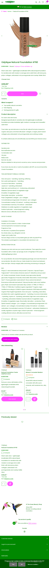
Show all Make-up (26, 66)
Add (22, 94)
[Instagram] (24, 532)
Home (10, 11)
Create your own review (10, 339)
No (22, 564)
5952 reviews (28, 7)
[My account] (39, 2)
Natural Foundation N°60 (9, 447)
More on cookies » (33, 564)
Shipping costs (8, 88)
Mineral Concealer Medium (34, 372)
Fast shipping (6, 108)
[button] (23, 56)
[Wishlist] (43, 2)
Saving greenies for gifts (10, 110)
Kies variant (12, 399)
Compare (5, 319)
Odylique (17, 66)
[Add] (34, 399)
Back (4, 11)
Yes (13, 564)
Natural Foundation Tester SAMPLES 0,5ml (9, 373)
